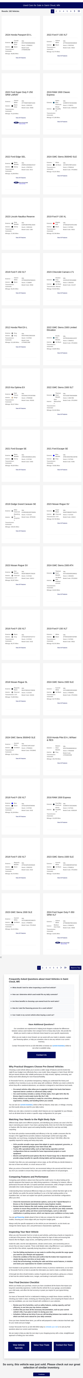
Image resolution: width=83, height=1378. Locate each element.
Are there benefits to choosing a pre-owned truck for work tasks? (35, 1001)
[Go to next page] (75, 11)
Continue (41, 1374)
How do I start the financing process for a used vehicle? (32, 1008)
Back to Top (75, 968)
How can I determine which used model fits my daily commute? (35, 994)
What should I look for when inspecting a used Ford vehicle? (34, 987)
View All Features (21, 58)
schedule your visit (51, 1327)
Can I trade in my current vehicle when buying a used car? (33, 1015)
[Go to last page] (78, 11)
